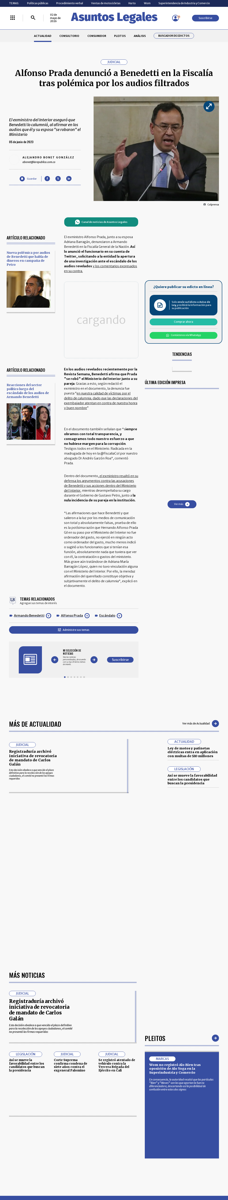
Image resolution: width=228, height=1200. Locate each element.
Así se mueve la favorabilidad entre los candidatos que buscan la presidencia (192, 683)
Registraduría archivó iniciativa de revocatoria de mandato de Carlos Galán (33, 661)
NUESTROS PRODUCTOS (90, 1044)
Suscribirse (205, 18)
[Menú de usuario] (175, 18)
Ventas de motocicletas (106, 3)
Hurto (132, 3)
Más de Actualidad (35, 627)
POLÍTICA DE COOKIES (88, 1062)
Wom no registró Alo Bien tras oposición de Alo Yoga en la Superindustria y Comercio (175, 848)
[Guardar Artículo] (28, 179)
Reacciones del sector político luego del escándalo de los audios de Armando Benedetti (28, 374)
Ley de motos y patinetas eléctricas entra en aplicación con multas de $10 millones (193, 656)
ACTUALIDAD (42, 36)
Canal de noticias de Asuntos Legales (125, 222)
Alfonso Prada (72, 531)
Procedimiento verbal (69, 3)
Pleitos (155, 817)
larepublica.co (22, 1088)
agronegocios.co (54, 1088)
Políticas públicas (37, 3)
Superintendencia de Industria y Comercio (184, 3)
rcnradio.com (206, 1088)
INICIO (13, 1035)
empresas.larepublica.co (94, 1088)
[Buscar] (33, 18)
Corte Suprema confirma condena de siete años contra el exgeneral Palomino (70, 844)
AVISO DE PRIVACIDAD (129, 1044)
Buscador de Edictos (173, 35)
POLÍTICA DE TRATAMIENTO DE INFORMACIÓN (133, 1053)
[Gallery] (98, 567)
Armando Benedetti (29, 531)
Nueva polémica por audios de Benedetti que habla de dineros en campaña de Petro (28, 259)
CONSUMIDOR (96, 36)
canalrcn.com (177, 1088)
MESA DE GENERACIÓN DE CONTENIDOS (129, 1036)
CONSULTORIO (69, 36)
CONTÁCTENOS (84, 1036)
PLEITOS (120, 36)
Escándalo (107, 531)
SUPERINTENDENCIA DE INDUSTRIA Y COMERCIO (130, 1062)
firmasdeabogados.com (140, 1088)
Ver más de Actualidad (200, 627)
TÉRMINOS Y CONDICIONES (91, 1053)
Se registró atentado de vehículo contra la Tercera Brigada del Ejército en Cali (116, 844)
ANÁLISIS (140, 36)
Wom (147, 3)
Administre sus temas (97, 545)
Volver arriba (200, 984)
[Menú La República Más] (12, 18)
